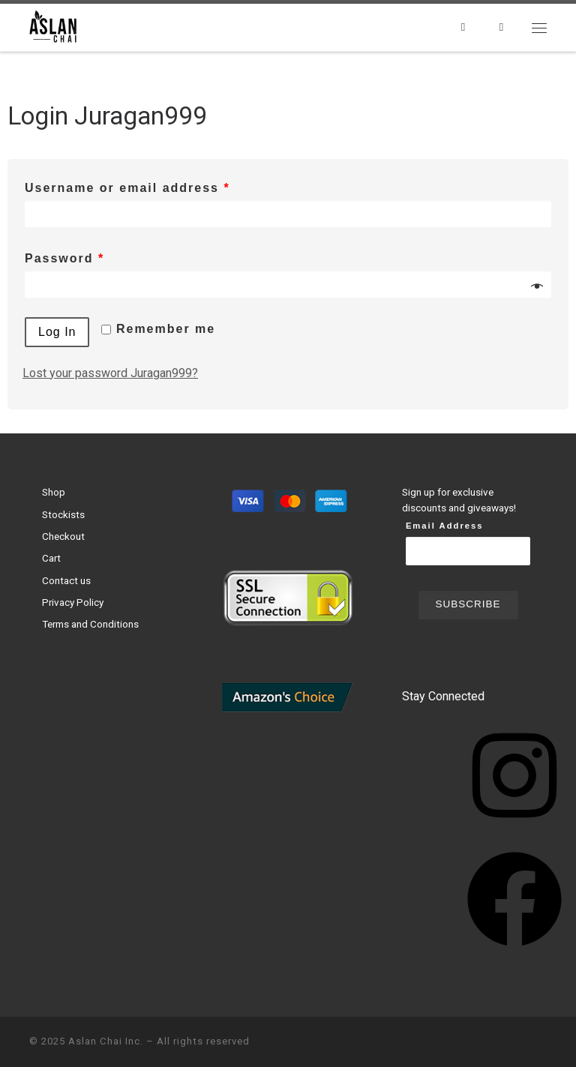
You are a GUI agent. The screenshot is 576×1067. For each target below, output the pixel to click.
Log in (57, 331)
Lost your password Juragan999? (110, 373)
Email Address (445, 525)
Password (64, 258)
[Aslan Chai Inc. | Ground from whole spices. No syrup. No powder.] (54, 25)
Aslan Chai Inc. (105, 1041)
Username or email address (127, 187)
